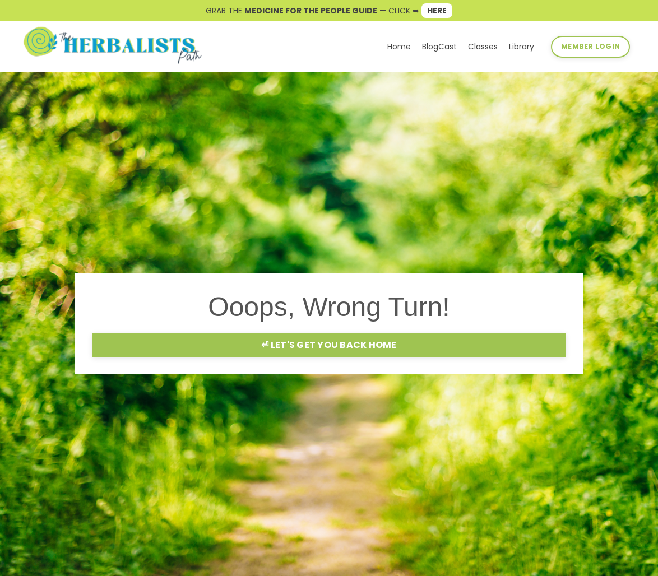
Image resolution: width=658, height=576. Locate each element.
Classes (483, 46)
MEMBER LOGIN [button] (590, 46)
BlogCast (439, 46)
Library (521, 46)
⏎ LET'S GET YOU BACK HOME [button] (328, 344)
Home (399, 46)
